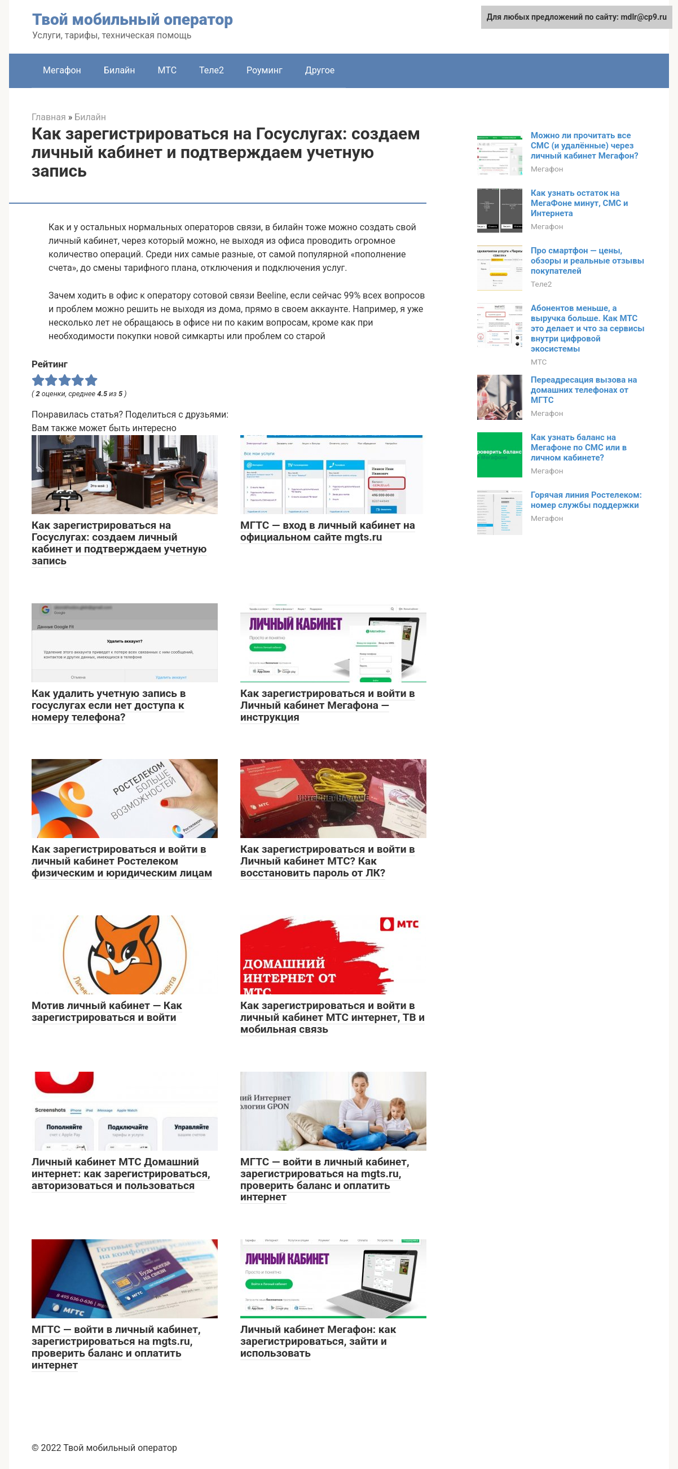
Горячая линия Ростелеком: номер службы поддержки (586, 500)
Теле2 (211, 70)
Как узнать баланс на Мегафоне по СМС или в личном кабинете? (579, 447)
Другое (320, 70)
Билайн (119, 70)
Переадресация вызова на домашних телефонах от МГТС (584, 390)
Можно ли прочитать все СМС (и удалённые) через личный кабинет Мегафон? (585, 145)
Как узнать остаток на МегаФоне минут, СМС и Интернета (579, 203)
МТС (167, 70)
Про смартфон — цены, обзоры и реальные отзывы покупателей (587, 260)
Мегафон (62, 70)
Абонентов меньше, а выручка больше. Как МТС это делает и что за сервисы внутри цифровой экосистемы (588, 328)
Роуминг (264, 70)
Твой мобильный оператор (132, 19)
